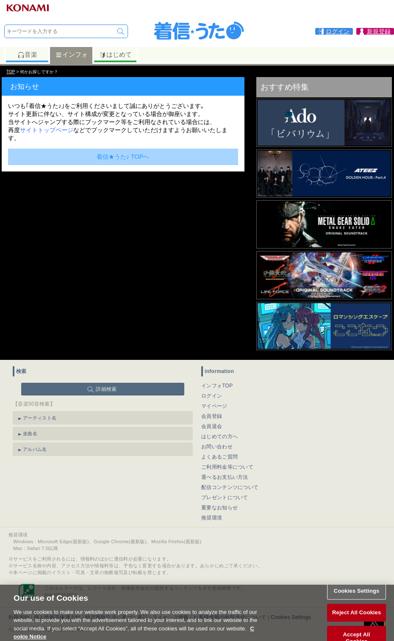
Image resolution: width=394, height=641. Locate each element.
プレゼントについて (224, 497)
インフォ (71, 54)
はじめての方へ (219, 436)
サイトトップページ (46, 130)
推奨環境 (211, 518)
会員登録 (211, 416)
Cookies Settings (357, 595)
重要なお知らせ (219, 508)
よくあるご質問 (219, 457)
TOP (10, 71)
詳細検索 (106, 389)
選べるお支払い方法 (224, 477)
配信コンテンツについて (229, 487)
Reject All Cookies (356, 617)
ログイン (211, 396)
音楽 (27, 54)
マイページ (214, 406)
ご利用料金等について (227, 467)
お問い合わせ (217, 447)
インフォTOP (217, 386)
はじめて (115, 54)
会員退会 (211, 426)
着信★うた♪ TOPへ (123, 156)
